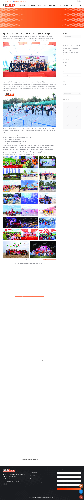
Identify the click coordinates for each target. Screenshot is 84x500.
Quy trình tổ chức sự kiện (35, 475)
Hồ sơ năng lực (33, 472)
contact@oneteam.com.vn (19, 1)
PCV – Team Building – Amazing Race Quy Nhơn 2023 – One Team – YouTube (29, 296)
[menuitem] (22, 5)
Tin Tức (64, 81)
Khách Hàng (65, 75)
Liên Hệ (64, 84)
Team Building (66, 65)
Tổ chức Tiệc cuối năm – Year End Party (71, 45)
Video (64, 72)
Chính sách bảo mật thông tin (36, 482)
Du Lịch (64, 78)
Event (64, 68)
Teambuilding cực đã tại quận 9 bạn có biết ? (71, 53)
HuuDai (54, 497)
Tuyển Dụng (32, 478)
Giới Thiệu (65, 62)
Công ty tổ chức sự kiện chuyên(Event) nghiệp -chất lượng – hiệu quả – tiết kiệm (71, 49)
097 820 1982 (7, 1)
